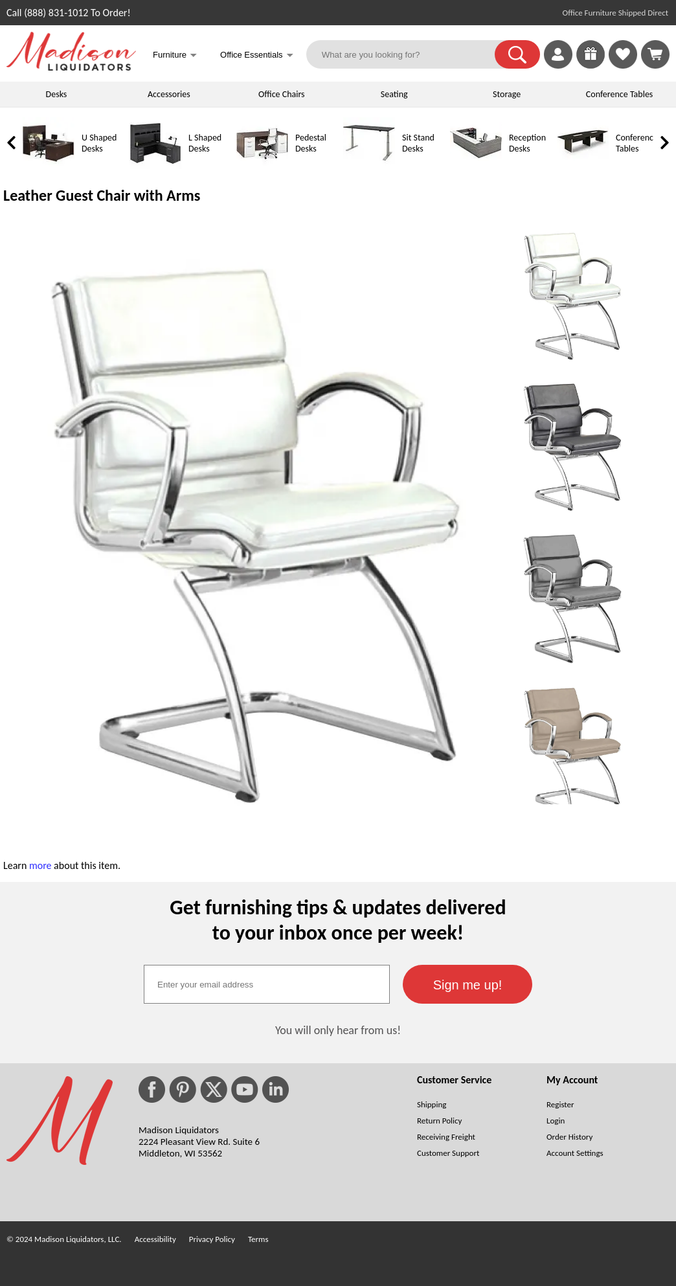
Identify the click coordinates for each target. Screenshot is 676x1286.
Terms (258, 1239)
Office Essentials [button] (256, 56)
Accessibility (155, 1239)
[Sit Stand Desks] (369, 166)
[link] (655, 54)
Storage (507, 94)
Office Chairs (281, 94)
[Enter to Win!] (590, 65)
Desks (56, 94)
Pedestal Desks (310, 143)
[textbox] (267, 984)
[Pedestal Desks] (262, 166)
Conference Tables (619, 94)
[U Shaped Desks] (48, 166)
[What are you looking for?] (409, 54)
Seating (394, 94)
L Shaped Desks (204, 143)
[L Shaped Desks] (155, 166)
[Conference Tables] (583, 166)
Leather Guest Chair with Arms (101, 195)
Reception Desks (527, 143)
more (40, 865)
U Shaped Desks (99, 143)
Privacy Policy (212, 1239)
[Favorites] (623, 65)
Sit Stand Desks (418, 143)
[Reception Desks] (476, 166)
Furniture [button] (175, 56)
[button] (517, 54)
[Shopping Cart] (655, 54)
